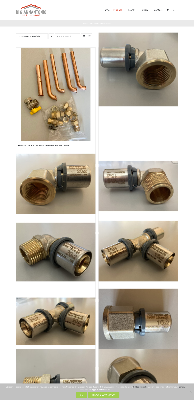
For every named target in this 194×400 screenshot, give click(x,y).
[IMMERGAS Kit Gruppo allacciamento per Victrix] (55, 94)
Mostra (64, 36)
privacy (182, 387)
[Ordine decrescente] (51, 36)
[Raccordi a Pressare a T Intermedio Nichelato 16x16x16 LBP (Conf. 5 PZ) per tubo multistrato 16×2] (138, 254)
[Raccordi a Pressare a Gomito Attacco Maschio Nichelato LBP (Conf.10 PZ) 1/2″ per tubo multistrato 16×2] (138, 186)
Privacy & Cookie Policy (103, 395)
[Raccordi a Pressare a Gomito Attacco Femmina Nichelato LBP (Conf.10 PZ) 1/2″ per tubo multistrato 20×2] (55, 186)
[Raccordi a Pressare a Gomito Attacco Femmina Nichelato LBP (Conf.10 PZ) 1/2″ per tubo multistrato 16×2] (138, 67)
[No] (190, 391)
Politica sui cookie (140, 387)
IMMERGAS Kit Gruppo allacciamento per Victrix (43, 145)
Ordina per (29, 36)
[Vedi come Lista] (89, 36)
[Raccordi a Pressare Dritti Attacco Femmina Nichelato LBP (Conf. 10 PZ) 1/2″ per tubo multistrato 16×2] (138, 321)
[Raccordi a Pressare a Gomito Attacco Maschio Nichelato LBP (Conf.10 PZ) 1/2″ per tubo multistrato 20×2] (55, 254)
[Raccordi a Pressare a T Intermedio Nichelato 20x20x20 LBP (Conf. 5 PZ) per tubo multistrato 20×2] (55, 321)
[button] (174, 9)
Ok (81, 395)
